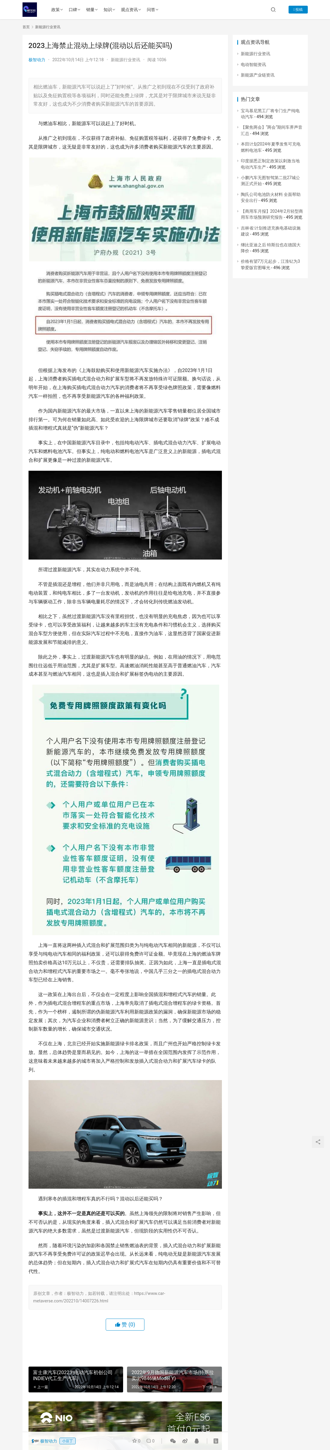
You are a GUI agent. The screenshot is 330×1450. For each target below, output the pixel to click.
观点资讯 (129, 9)
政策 (55, 9)
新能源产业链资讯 (257, 75)
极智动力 (37, 59)
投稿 (298, 10)
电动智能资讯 (253, 64)
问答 (151, 9)
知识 (108, 9)
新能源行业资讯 (125, 59)
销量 (90, 9)
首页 (26, 27)
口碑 (73, 9)
